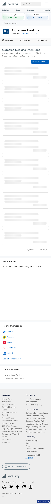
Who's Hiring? (32, 440)
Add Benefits (31, 402)
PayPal (8, 331)
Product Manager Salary (36, 418)
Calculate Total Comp (14, 378)
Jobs (19, 10)
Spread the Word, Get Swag (11, 435)
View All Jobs (40, 61)
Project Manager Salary (36, 426)
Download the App (16, 466)
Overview (9, 40)
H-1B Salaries (8, 423)
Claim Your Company (29, 33)
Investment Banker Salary (37, 424)
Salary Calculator (9, 412)
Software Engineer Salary (37, 413)
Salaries (6, 10)
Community (45, 10)
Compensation (8, 404)
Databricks (9, 348)
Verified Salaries (9, 418)
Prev (30, 249)
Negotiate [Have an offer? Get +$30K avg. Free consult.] (43, 501)
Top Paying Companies (12, 428)
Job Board (6, 402)
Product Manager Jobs (35, 432)
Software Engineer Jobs (36, 429)
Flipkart (8, 337)
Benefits (43, 40)
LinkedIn (8, 353)
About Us (6, 442)
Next (43, 249)
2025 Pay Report (9, 426)
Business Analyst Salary (36, 421)
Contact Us (7, 439)
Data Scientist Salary (35, 415)
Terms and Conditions (35, 448)
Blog (28, 443)
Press (28, 446)
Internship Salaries (10, 420)
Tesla (7, 342)
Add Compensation (34, 399)
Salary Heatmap (9, 407)
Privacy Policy (31, 451)
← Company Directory (10, 23)
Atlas (4, 410)
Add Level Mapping (34, 404)
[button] (38, 16)
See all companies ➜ (12, 359)
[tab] (8, 40)
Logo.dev (29, 457)
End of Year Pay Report (15, 375)
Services (31, 10)
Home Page (7, 399)
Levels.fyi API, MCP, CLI (12, 431)
